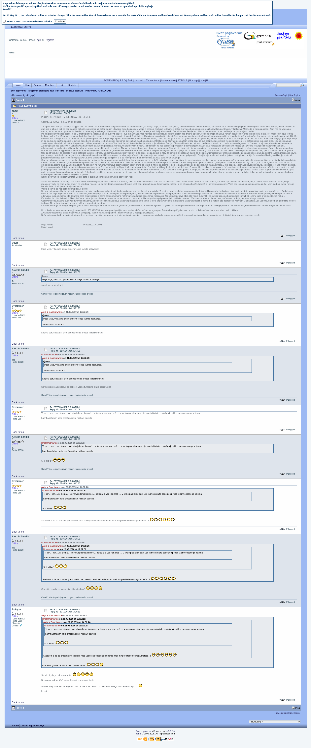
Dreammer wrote (49, 354)
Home (17, 85)
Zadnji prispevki (136, 80)
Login (38, 40)
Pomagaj (194, 80)
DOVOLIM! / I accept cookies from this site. (29, 21)
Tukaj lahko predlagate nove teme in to (46, 91)
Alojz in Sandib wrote (51, 312)
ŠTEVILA (182, 80)
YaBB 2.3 (170, 731)
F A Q (123, 80)
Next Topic (294, 95)
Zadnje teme (152, 80)
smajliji (204, 80)
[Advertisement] (155, 67)
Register (49, 40)
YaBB (138, 733)
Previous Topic (281, 95)
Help (27, 85)
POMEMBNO (111, 80)
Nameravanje (168, 80)
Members (49, 85)
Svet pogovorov (18, 91)
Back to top (18, 238)
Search (37, 85)
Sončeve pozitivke (74, 91)
